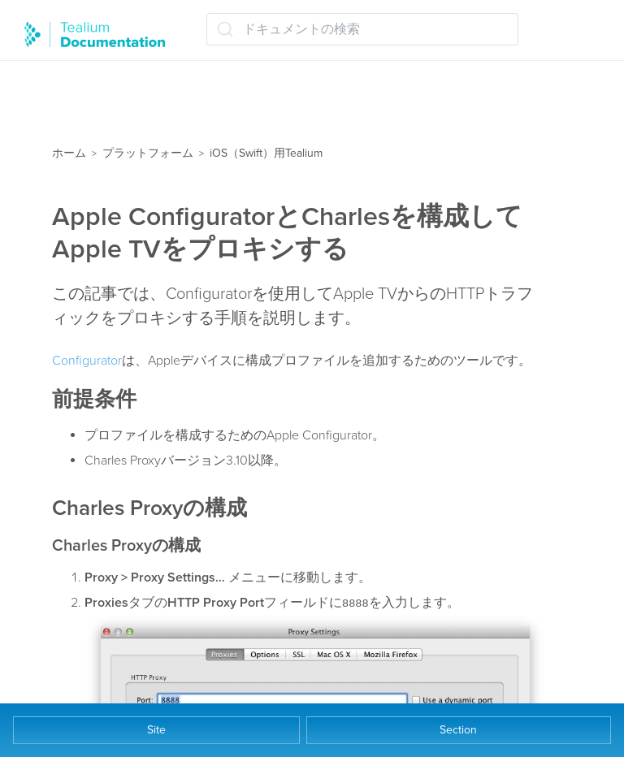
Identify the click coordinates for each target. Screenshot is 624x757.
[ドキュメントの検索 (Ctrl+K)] (362, 29)
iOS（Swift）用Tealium (266, 153)
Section (458, 730)
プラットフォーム (147, 153)
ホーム (69, 153)
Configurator (87, 361)
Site (156, 730)
